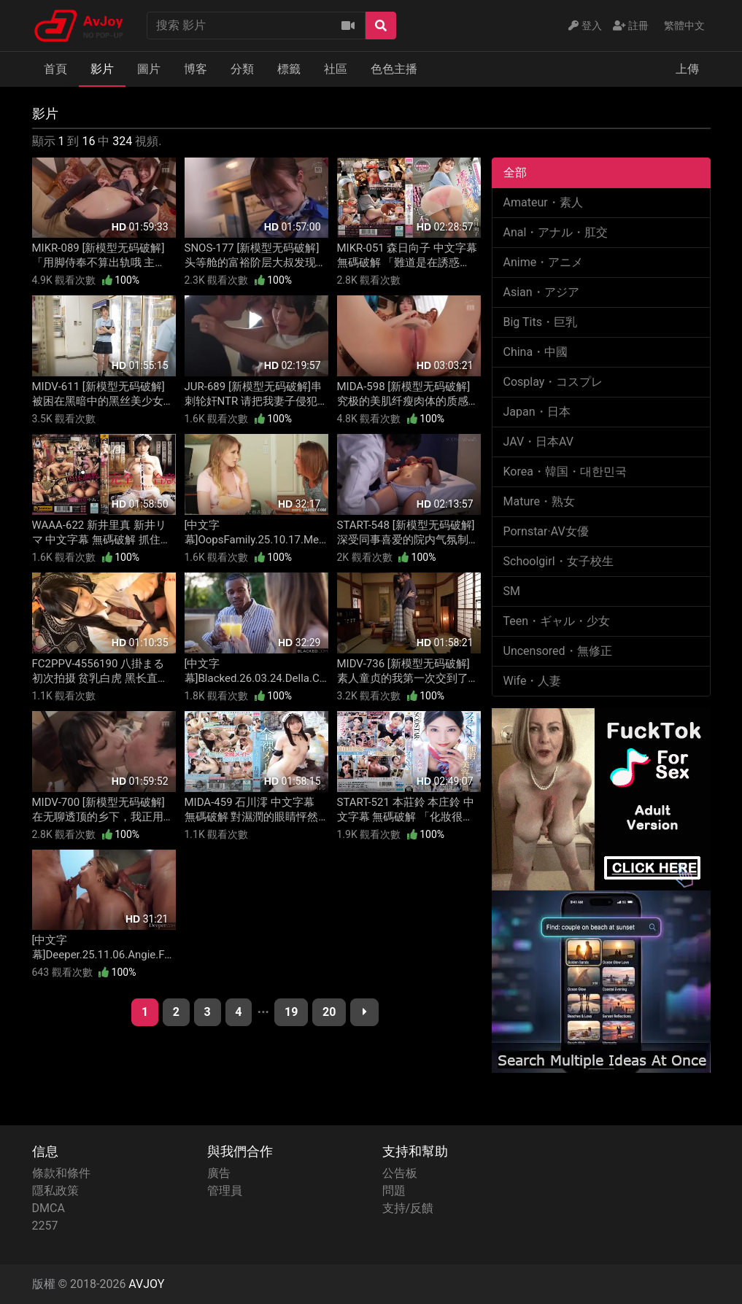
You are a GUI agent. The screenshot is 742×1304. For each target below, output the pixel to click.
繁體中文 (684, 25)
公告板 (399, 1173)
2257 (45, 1226)
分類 (242, 69)
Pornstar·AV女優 (546, 531)
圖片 (149, 69)
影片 (102, 69)
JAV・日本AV (538, 442)
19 (291, 1012)
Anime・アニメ (543, 262)
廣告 (219, 1173)
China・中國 (535, 352)
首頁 (55, 69)
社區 (335, 69)
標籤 (289, 69)
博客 (195, 69)
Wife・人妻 (532, 681)
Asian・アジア (541, 292)
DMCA (48, 1208)
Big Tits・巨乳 (540, 322)
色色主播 (394, 69)
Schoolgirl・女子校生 (558, 561)
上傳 (687, 69)
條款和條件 (61, 1173)
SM (511, 591)
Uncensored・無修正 (557, 651)
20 (329, 1012)
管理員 (224, 1191)
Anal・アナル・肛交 (555, 232)
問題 (394, 1191)
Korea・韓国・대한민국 (565, 471)
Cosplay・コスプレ (553, 382)
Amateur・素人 (543, 202)
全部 (515, 172)
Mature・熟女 (539, 501)
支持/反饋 (408, 1208)
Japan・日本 (537, 412)
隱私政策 (55, 1191)
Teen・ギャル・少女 (557, 621)
